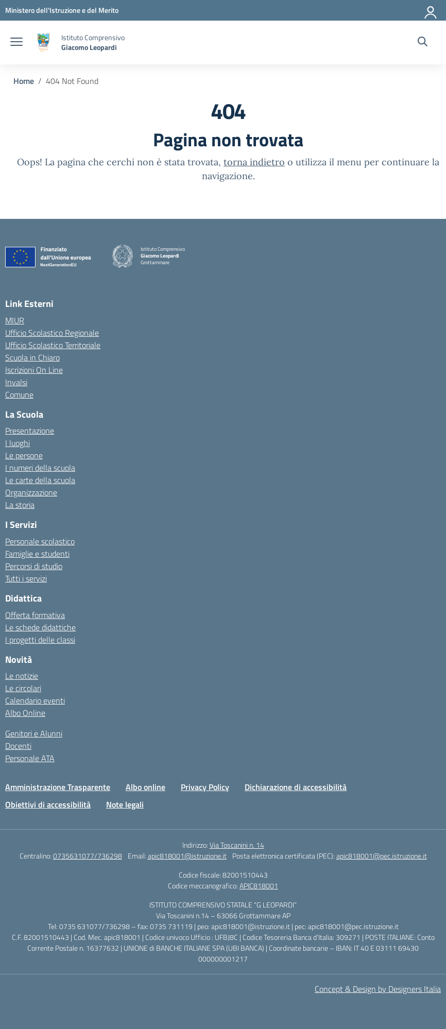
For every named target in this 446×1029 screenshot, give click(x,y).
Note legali (125, 804)
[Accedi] (431, 10)
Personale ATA (30, 758)
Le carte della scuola (40, 480)
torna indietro (254, 162)
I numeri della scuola (40, 467)
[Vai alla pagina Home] (23, 81)
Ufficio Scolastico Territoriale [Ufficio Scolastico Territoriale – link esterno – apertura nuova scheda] (52, 345)
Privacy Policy (205, 787)
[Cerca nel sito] (423, 42)
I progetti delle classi (40, 639)
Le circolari (23, 688)
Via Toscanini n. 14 (237, 844)
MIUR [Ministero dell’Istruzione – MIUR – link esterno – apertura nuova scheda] (14, 320)
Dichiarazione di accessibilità (296, 787)
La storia (20, 505)
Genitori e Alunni (33, 733)
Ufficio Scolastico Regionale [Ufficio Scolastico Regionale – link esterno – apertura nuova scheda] (52, 333)
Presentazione (29, 430)
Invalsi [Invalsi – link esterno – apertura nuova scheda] (16, 382)
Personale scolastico (40, 541)
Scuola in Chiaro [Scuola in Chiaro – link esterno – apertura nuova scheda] (32, 357)
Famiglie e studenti (37, 553)
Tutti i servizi (26, 578)
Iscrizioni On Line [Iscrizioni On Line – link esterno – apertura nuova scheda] (34, 370)
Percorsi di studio (33, 566)
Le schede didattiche (40, 627)
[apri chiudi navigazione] (16, 43)
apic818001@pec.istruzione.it (381, 855)
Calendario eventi (35, 700)
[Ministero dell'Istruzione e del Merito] (61, 10)
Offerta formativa (35, 615)
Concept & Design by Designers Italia (378, 989)
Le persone (24, 455)
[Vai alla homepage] (43, 42)
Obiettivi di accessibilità (48, 804)
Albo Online (25, 713)
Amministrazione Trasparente (57, 787)
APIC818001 (258, 885)
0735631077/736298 (87, 855)
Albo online (145, 787)
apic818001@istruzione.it (187, 855)
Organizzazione (31, 492)
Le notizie (21, 676)
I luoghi (17, 443)
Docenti (18, 746)
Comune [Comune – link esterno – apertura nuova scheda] (19, 394)
